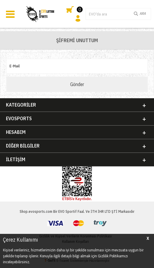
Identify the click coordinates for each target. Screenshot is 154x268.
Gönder (77, 84)
